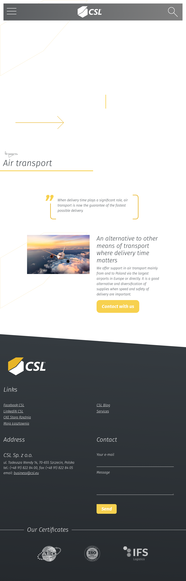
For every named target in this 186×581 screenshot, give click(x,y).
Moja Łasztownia (16, 423)
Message (103, 472)
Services (103, 411)
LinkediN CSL (13, 411)
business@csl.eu (26, 473)
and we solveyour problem (33, 110)
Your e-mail (105, 455)
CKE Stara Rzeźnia (17, 417)
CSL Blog (103, 405)
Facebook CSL (13, 405)
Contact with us (118, 306)
